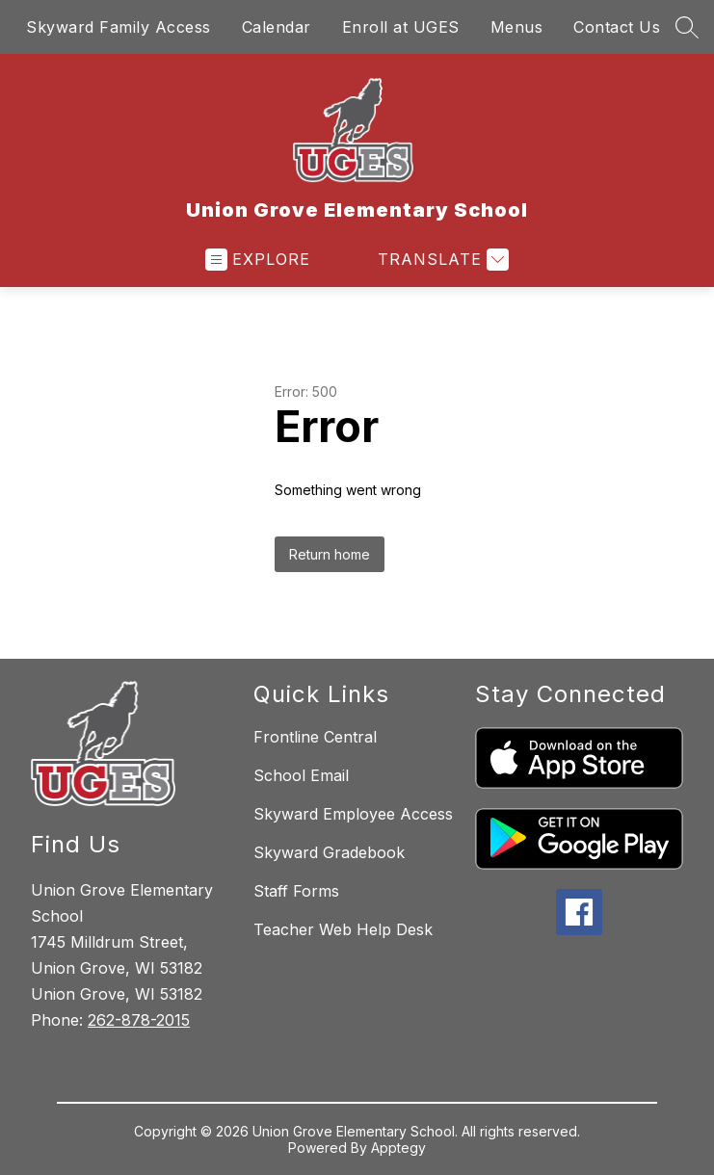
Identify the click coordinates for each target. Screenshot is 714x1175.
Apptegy (398, 1147)
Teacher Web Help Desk (343, 929)
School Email (301, 775)
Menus (516, 27)
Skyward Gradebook (329, 852)
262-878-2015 (139, 1020)
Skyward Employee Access (353, 813)
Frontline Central (315, 736)
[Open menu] (257, 260)
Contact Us (616, 27)
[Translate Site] (441, 260)
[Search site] (687, 27)
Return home (329, 554)
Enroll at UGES (401, 27)
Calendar (276, 27)
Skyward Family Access (118, 27)
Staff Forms (296, 891)
